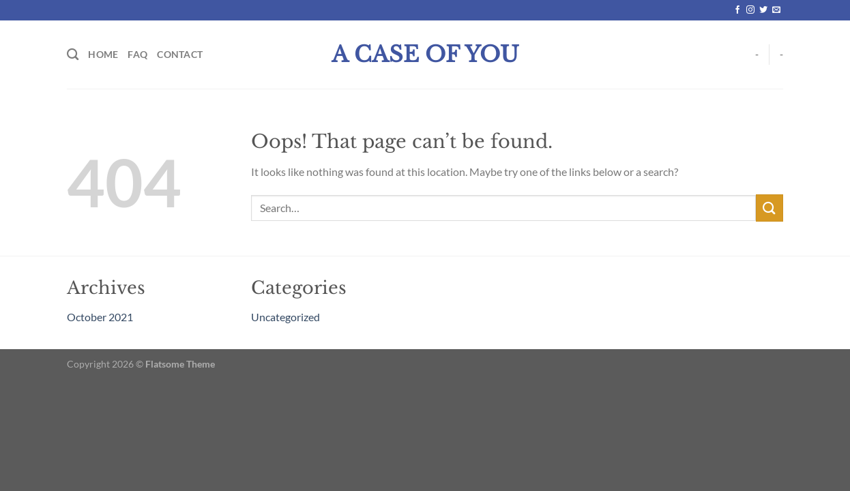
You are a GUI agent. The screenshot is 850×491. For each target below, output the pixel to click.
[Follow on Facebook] (737, 10)
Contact (180, 54)
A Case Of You (425, 54)
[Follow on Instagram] (750, 10)
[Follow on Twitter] (763, 10)
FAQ (137, 54)
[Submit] (769, 207)
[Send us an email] (776, 10)
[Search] (72, 55)
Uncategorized (285, 316)
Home (103, 54)
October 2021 (100, 316)
